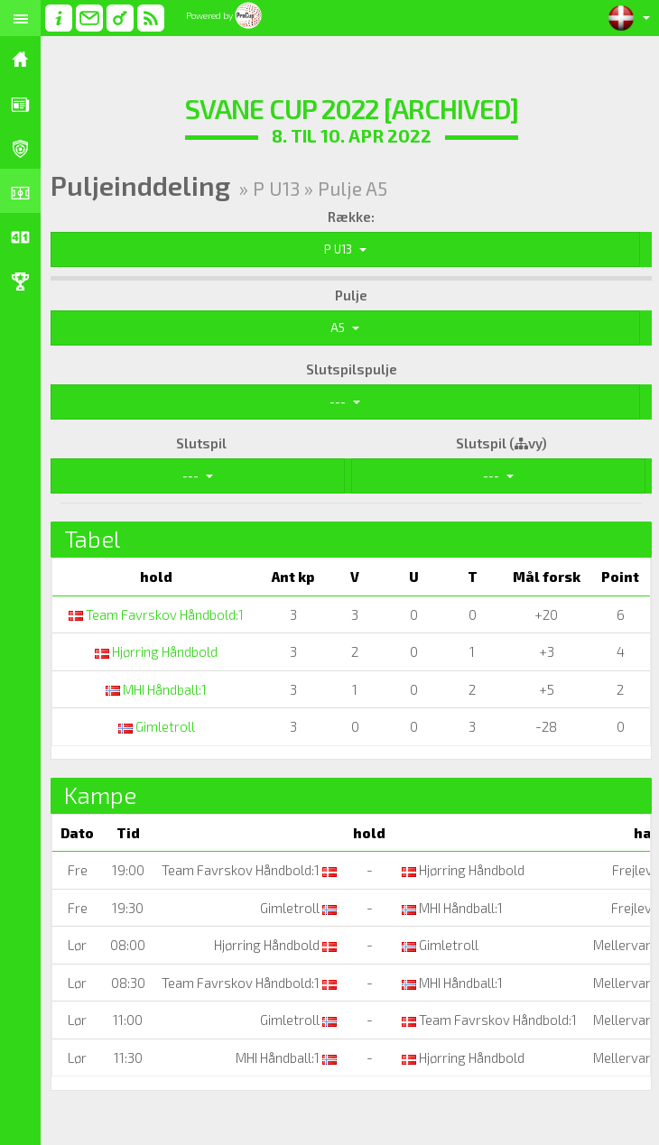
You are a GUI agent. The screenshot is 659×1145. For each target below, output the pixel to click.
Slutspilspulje (351, 369)
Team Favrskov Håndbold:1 (156, 614)
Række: (351, 216)
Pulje (351, 295)
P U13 (345, 249)
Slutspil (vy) (501, 443)
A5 (344, 327)
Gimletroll (156, 726)
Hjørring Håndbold (156, 651)
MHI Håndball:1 (156, 689)
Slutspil (201, 443)
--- (345, 401)
